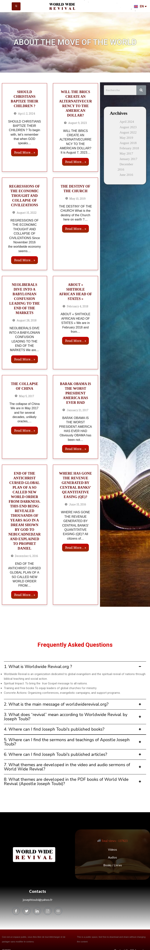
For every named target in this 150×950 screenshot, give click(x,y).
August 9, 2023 (75, 123)
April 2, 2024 (24, 113)
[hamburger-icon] (16, 6)
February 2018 (129, 148)
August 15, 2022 (24, 212)
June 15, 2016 (75, 504)
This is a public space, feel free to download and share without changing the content (111, 939)
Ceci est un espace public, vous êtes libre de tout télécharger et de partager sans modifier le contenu (33, 939)
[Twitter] (26, 911)
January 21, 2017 (75, 410)
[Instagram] (48, 911)
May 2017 (126, 153)
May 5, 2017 (24, 396)
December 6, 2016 (24, 556)
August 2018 (128, 143)
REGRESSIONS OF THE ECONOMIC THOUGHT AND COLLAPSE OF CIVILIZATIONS (24, 195)
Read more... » (24, 152)
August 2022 (128, 132)
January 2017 (128, 159)
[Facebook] (16, 911)
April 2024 (127, 122)
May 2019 (126, 138)
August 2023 (128, 127)
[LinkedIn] (37, 911)
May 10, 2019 (75, 198)
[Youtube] (58, 911)
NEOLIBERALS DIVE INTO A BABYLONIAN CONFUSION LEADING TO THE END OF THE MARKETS (24, 299)
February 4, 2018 (75, 306)
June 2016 (126, 175)
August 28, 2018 (24, 320)
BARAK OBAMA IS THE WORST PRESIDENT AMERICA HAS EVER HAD (75, 393)
